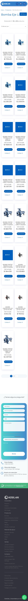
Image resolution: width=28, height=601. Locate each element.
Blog (5, 539)
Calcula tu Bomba (9, 532)
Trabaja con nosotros (10, 587)
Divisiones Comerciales (10, 508)
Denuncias (7, 575)
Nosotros (6, 503)
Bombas (6, 515)
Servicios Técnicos (9, 549)
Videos (6, 537)
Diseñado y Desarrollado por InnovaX (14, 598)
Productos (8, 10)
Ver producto (8, 64)
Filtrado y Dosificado (9, 527)
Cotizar (7, 67)
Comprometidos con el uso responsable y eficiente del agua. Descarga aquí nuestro (15, 486)
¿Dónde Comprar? (9, 544)
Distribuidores (8, 585)
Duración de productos (11, 578)
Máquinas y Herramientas (11, 520)
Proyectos (7, 534)
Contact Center (8, 551)
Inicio (2, 10)
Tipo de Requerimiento (12, 442)
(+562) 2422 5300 (8, 556)
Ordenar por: (5, 26)
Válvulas (6, 524)
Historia (6, 505)
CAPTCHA (5, 448)
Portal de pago (8, 580)
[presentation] (14, 452)
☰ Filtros (23, 14)
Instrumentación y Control (11, 518)
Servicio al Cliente (9, 547)
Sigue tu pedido (8, 583)
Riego (6, 522)
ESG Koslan (7, 510)
